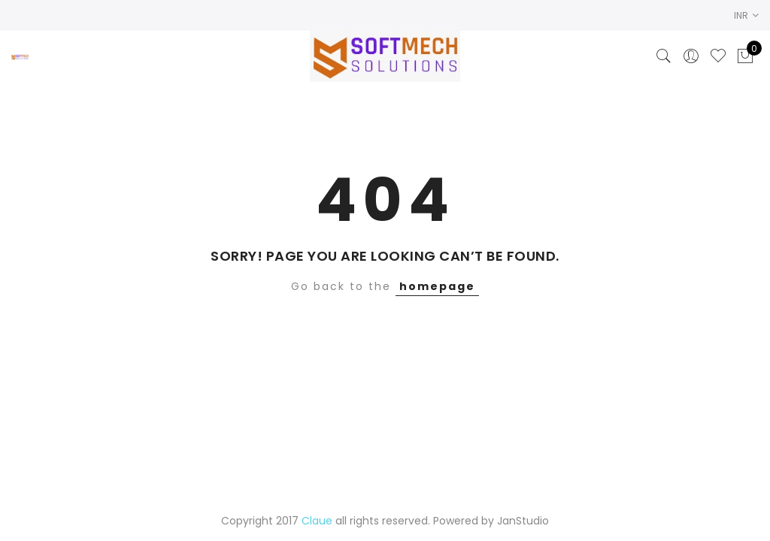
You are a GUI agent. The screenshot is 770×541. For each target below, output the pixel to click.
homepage (437, 286)
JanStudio (523, 520)
